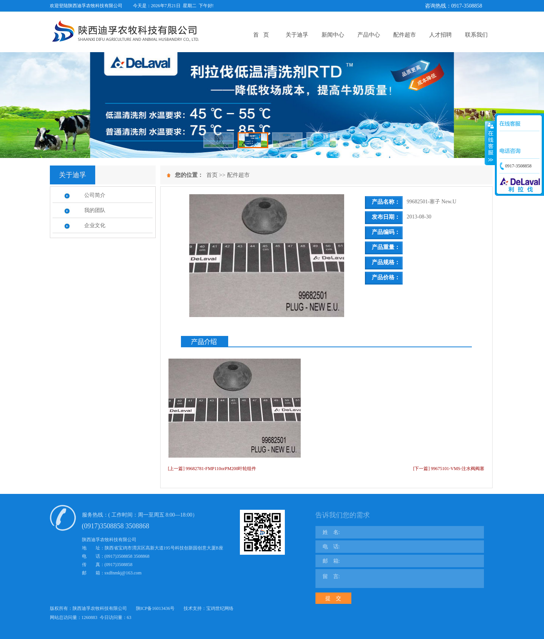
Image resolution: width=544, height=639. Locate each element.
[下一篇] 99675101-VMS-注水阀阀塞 (449, 468)
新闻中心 (332, 35)
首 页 (261, 35)
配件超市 (404, 35)
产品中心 (368, 35)
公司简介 (94, 195)
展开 (490, 143)
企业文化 (94, 225)
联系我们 (476, 35)
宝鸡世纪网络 (219, 608)
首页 (212, 175)
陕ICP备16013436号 (155, 608)
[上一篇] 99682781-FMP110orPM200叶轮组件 (212, 468)
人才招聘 (440, 35)
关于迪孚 (297, 35)
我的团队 (94, 210)
